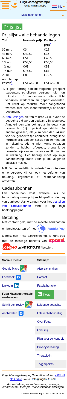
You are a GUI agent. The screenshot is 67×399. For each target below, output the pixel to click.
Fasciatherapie (46, 285)
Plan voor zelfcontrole (50, 338)
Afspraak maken (47, 268)
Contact (42, 277)
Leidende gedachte (49, 304)
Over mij (42, 330)
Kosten (44, 294)
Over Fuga (44, 321)
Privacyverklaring (48, 347)
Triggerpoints (45, 364)
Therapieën (44, 355)
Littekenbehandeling (49, 313)
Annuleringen (14, 117)
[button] (5, 5)
